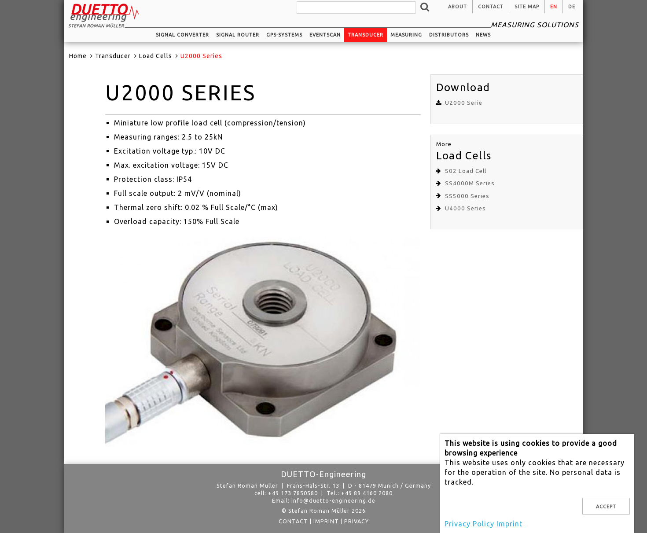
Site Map (527, 6)
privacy (356, 521)
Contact (491, 6)
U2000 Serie (463, 102)
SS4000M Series (470, 183)
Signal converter (182, 34)
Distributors (449, 34)
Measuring (406, 34)
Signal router (237, 34)
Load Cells (155, 55)
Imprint (326, 521)
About (457, 6)
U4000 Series (465, 208)
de (571, 6)
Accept (606, 506)
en (553, 6)
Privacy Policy (469, 524)
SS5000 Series (467, 196)
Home (78, 55)
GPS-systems (284, 34)
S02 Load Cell (465, 171)
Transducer (365, 34)
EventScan (325, 34)
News (483, 34)
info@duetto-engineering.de (333, 500)
